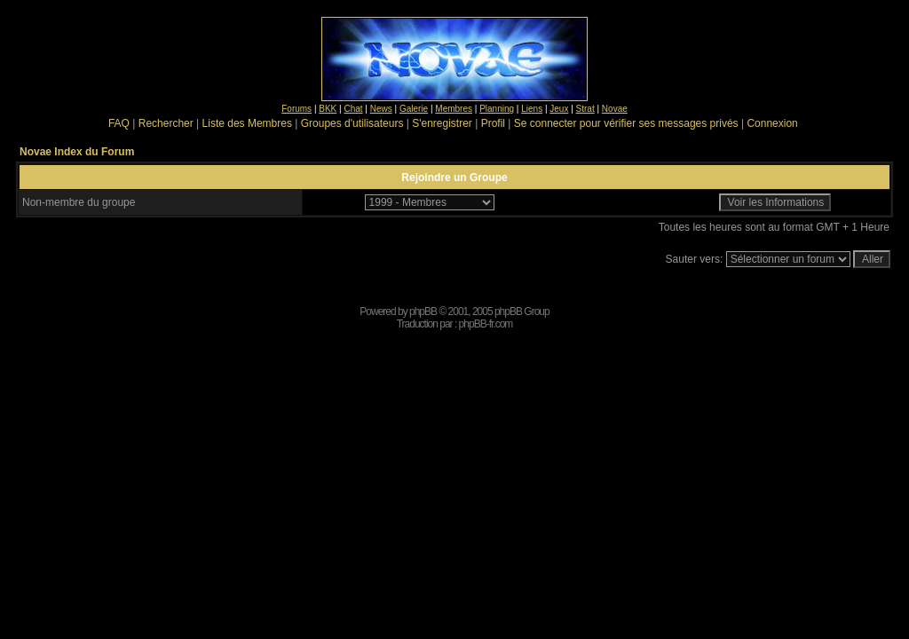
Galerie (413, 109)
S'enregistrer (442, 123)
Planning (496, 109)
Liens (531, 109)
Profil (493, 123)
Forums (296, 109)
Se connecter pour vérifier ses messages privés (626, 123)
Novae (615, 109)
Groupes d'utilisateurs (352, 123)
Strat (585, 109)
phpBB (423, 311)
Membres (453, 109)
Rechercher (166, 123)
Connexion (772, 123)
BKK (327, 109)
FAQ (119, 123)
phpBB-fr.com (486, 324)
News (381, 109)
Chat (353, 109)
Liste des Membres (247, 123)
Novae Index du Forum (77, 152)
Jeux (558, 109)
